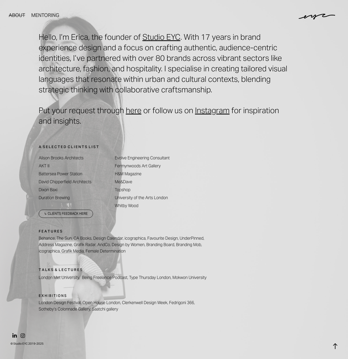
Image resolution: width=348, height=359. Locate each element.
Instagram (212, 110)
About (17, 15)
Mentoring (45, 15)
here (133, 110)
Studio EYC (161, 37)
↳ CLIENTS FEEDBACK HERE (66, 213)
